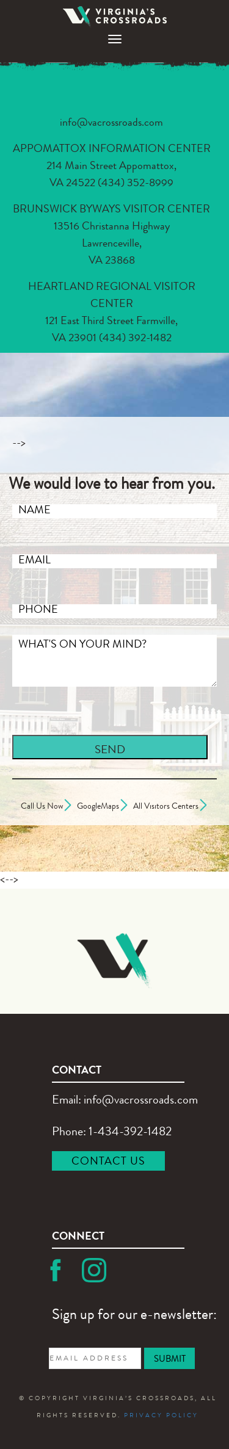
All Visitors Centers (165, 807)
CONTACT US (108, 1162)
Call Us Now (42, 807)
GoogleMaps (98, 807)
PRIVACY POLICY (161, 1416)
